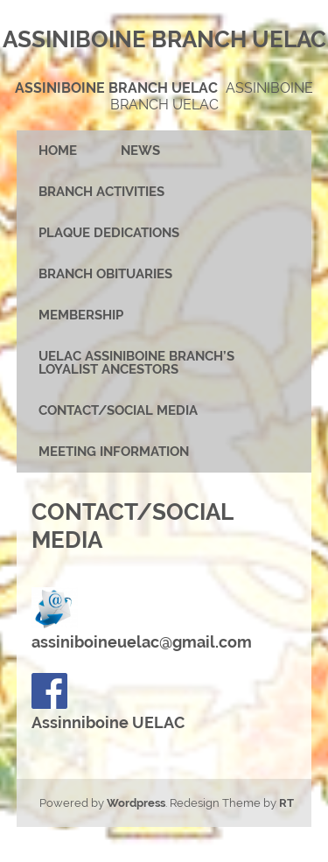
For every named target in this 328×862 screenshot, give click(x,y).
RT (286, 802)
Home (57, 150)
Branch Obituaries (105, 274)
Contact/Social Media (118, 410)
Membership (80, 315)
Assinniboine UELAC (108, 702)
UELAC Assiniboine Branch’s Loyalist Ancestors (136, 362)
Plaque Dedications (108, 233)
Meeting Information (113, 451)
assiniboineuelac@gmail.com (141, 642)
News (140, 150)
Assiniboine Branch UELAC (116, 88)
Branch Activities (101, 192)
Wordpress (136, 802)
